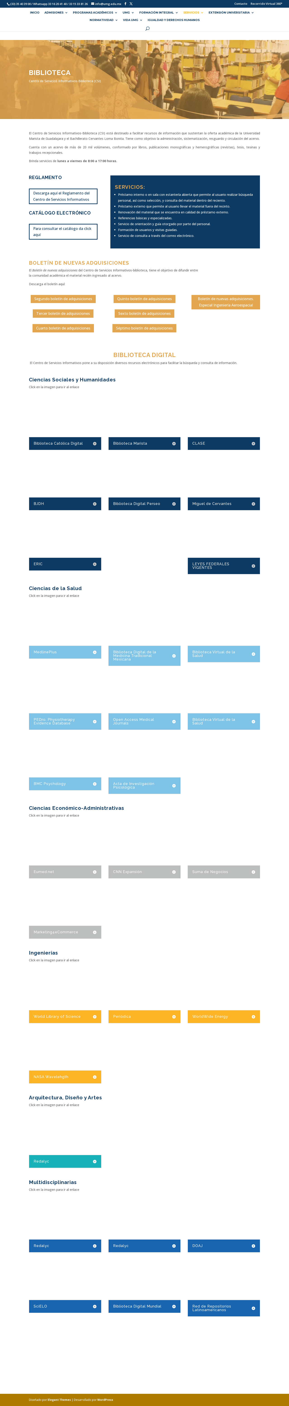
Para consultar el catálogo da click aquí (62, 231)
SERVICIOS (191, 12)
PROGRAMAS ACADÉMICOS (93, 12)
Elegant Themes (59, 1400)
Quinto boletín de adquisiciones (144, 298)
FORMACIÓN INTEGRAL (156, 12)
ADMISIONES (53, 12)
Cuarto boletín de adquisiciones (63, 328)
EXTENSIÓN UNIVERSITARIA (229, 12)
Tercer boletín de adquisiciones (63, 313)
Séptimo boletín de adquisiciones (144, 328)
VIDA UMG (130, 20)
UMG (126, 12)
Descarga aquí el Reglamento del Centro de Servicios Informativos (61, 196)
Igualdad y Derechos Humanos (174, 20)
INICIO (35, 12)
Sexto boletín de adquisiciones (144, 313)
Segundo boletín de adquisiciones (63, 298)
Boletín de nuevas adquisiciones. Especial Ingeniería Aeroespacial (226, 301)
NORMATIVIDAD (102, 20)
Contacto (238, 4)
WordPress (105, 1400)
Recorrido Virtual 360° (266, 4)
